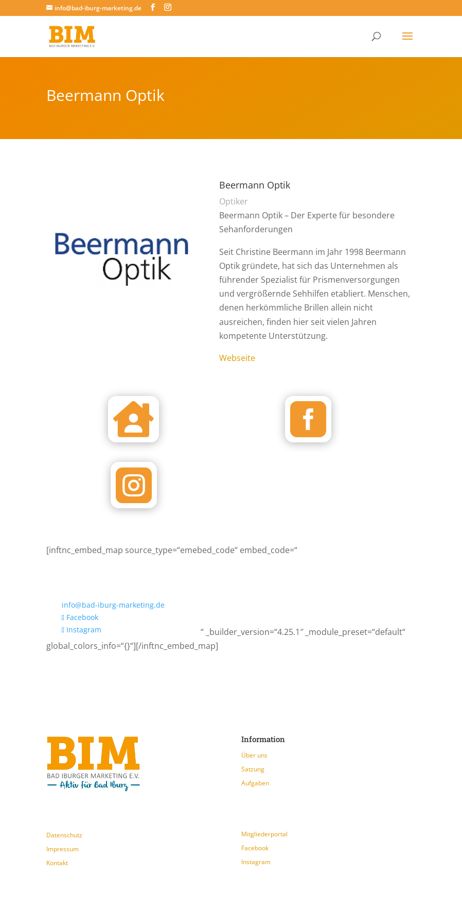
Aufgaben (255, 783)
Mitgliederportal (264, 834)
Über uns (254, 755)
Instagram (256, 861)
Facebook (255, 848)
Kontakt (57, 862)
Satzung (252, 769)
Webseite (237, 358)
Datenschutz (64, 835)
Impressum (62, 849)
